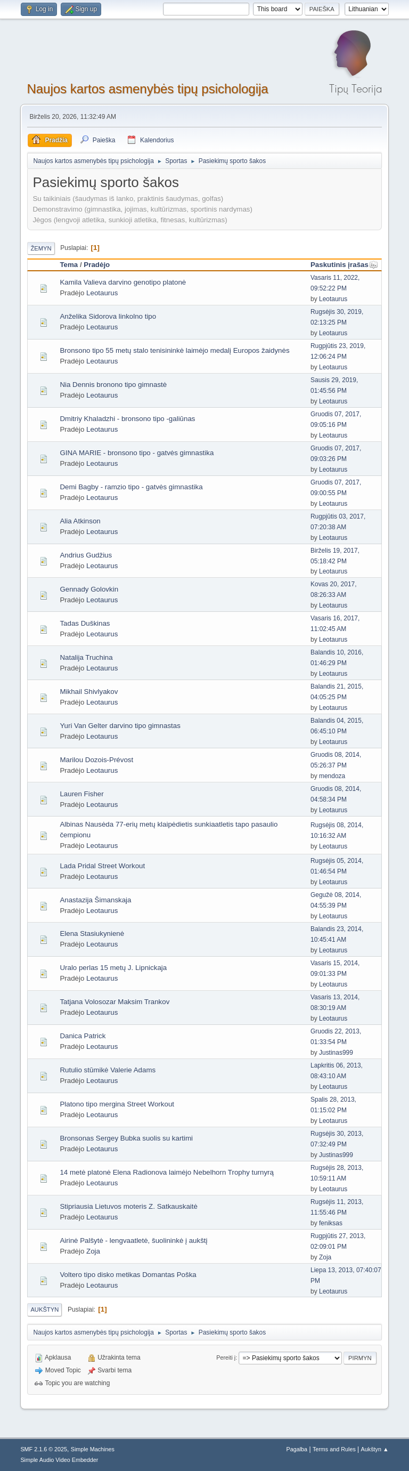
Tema (69, 265)
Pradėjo (97, 265)
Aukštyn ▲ (375, 1449)
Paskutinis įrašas (344, 265)
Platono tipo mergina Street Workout (117, 1104)
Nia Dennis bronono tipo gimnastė (113, 385)
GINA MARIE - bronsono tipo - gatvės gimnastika (137, 453)
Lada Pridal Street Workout (102, 866)
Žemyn (40, 248)
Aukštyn (44, 1309)
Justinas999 (336, 1052)
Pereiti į (225, 1357)
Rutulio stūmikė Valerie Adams (108, 1070)
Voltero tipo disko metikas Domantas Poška (128, 1275)
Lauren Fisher (81, 794)
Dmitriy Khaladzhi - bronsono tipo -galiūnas (127, 419)
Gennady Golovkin (89, 589)
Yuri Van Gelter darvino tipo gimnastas (120, 726)
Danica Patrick (82, 1036)
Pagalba (297, 1449)
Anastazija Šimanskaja (95, 900)
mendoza (332, 776)
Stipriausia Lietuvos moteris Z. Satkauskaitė (129, 1206)
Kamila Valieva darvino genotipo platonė (123, 282)
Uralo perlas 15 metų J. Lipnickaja (113, 968)
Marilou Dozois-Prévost (96, 760)
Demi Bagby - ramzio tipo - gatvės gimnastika (131, 487)
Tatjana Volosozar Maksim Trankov (114, 1002)
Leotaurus (102, 293)
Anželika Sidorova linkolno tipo (108, 316)
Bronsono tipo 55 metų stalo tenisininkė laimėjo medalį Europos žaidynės (174, 350)
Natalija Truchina (86, 657)
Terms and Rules (334, 1449)
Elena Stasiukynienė (92, 933)
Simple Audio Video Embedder (59, 1460)
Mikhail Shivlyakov (89, 692)
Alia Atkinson (80, 521)
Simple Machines (92, 1449)
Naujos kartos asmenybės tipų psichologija (147, 89)
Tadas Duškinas (85, 623)
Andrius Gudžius (86, 555)
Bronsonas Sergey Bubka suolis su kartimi (126, 1138)
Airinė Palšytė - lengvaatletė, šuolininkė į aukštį (133, 1240)
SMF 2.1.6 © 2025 (43, 1449)
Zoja (93, 1251)
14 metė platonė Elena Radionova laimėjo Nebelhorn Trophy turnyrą (167, 1172)
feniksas (330, 1223)
